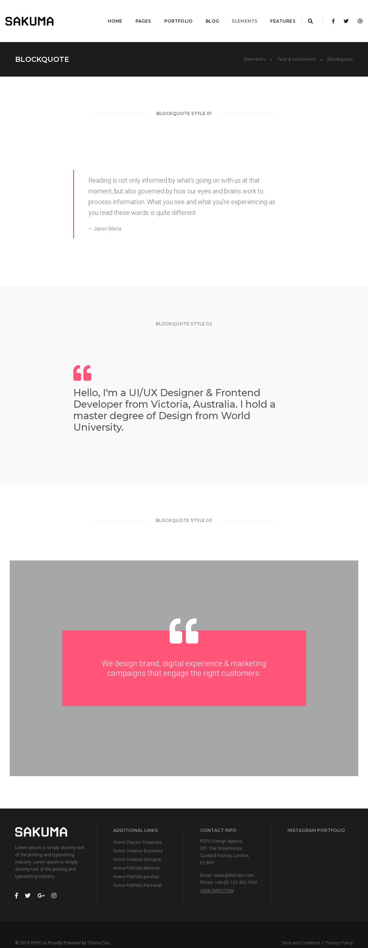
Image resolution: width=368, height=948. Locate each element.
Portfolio (170, 12)
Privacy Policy (339, 926)
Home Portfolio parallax (136, 860)
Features (275, 12)
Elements (236, 12)
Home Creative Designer (137, 843)
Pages (135, 12)
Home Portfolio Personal (137, 869)
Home (107, 12)
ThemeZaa (98, 926)
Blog (204, 12)
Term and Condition (300, 926)
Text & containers (296, 43)
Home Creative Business (138, 834)
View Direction (217, 874)
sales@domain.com (233, 859)
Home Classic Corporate (137, 826)
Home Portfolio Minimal (136, 852)
